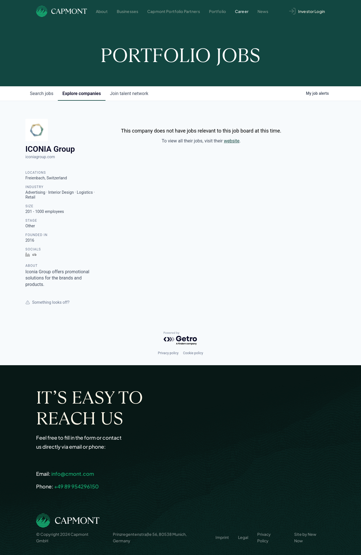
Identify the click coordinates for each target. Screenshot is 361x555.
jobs (41, 93)
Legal (243, 537)
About (102, 11)
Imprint (222, 537)
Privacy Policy (264, 537)
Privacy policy (168, 353)
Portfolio (217, 11)
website (231, 141)
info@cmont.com (72, 473)
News (262, 11)
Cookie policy (193, 353)
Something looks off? (47, 302)
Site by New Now (305, 537)
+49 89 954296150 (76, 486)
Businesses (127, 11)
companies (81, 93)
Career (241, 11)
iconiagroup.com (40, 157)
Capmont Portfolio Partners (173, 11)
